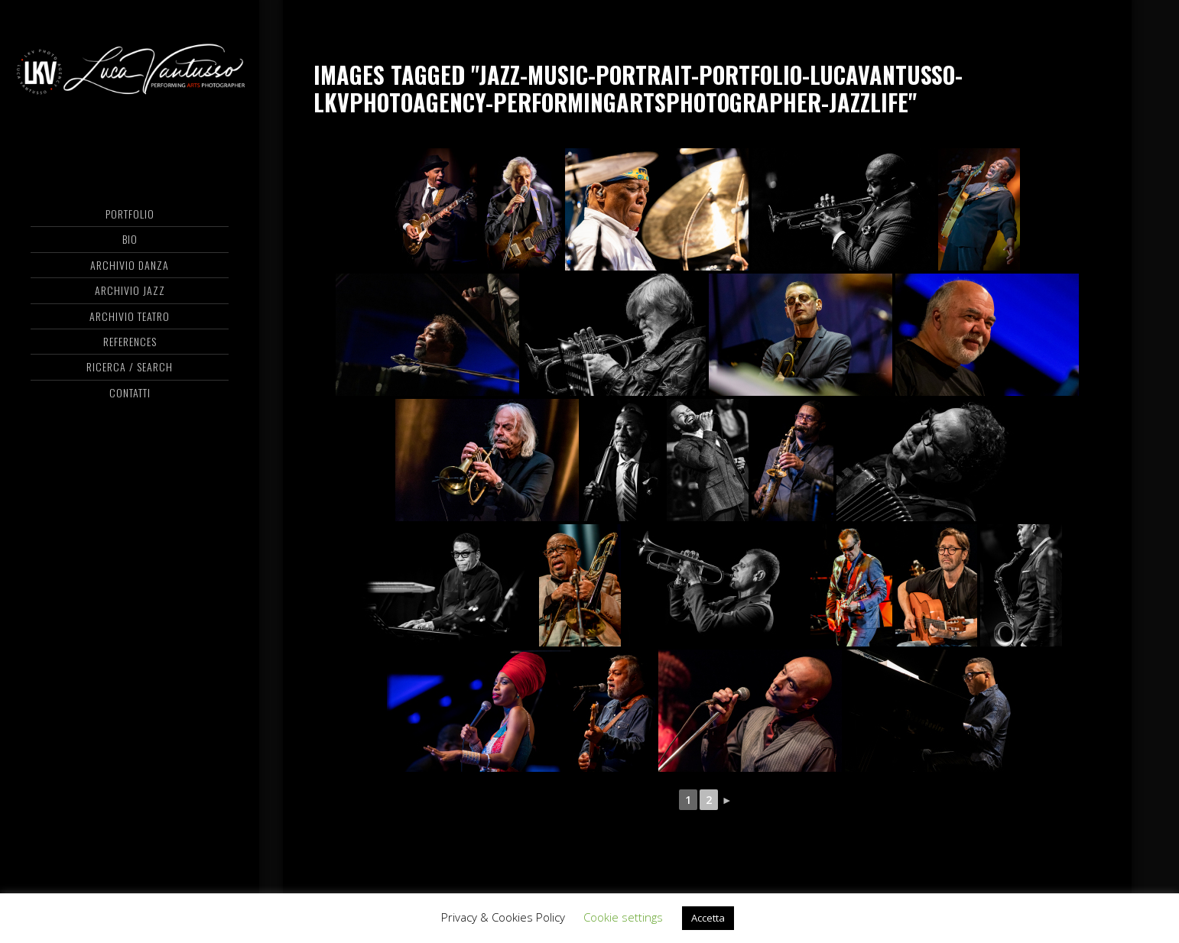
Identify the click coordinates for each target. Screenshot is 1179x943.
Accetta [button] (708, 918)
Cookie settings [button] (623, 917)
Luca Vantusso (129, 72)
